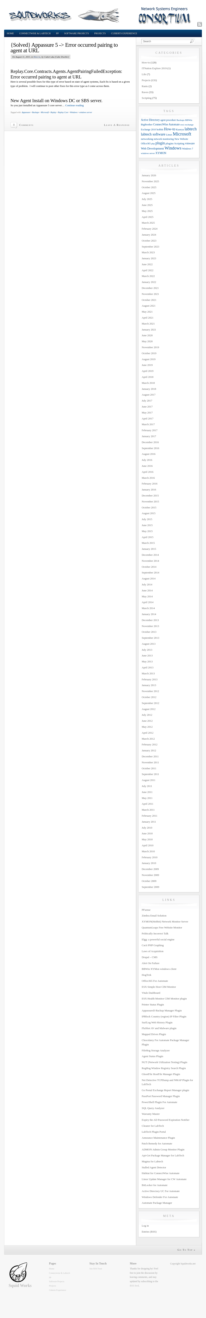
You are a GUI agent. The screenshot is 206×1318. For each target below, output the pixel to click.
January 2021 (149, 329)
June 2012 (147, 720)
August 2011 (148, 780)
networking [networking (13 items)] (147, 138)
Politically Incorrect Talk (155, 933)
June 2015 (147, 525)
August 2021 (149, 305)
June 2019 (147, 365)
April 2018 (147, 376)
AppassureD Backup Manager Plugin (162, 1010)
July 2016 (147, 459)
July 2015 (147, 519)
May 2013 (147, 661)
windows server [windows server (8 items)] (148, 153)
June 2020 (147, 335)
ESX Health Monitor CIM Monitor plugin (164, 998)
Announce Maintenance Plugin (158, 1137)
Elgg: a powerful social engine (158, 939)
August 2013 (149, 643)
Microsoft (45, 112)
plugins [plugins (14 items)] (170, 143)
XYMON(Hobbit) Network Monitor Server (165, 921)
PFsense (146, 909)
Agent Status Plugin (152, 1056)
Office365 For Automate (155, 980)
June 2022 (147, 264)
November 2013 (150, 626)
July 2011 (147, 786)
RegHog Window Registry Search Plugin (164, 1068)
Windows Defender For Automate (160, 1197)
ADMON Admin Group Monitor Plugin (163, 1149)
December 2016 (150, 442)
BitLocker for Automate (154, 1185)
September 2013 (150, 637)
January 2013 (149, 685)
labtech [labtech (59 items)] (191, 129)
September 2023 (150, 246)
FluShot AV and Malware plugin (159, 1028)
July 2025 (147, 199)
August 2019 (149, 359)
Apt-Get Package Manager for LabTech (163, 1155)
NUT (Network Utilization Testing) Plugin (164, 1062)
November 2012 (150, 691)
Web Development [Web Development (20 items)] (152, 148)
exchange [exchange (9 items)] (189, 124)
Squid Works (20, 1285)
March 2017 (148, 424)
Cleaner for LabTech (153, 1125)
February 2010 (149, 857)
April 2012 (147, 732)
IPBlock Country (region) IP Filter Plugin (164, 1016)
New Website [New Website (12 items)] (181, 139)
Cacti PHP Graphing (153, 945)
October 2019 (149, 353)
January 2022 (149, 282)
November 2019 (150, 347)
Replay (53, 112)
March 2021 (148, 323)
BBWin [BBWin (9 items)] (188, 120)
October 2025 (149, 187)
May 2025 (147, 210)
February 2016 (149, 483)
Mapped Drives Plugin (154, 1034)
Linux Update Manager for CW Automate (164, 1179)
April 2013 (147, 667)
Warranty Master (151, 1113)
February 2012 (149, 744)
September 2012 (150, 703)
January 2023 (149, 258)
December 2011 (150, 756)
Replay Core (63, 112)
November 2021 (150, 293)
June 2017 (147, 406)
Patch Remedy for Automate (157, 1143)
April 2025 (147, 216)
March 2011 (148, 809)
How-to (37, 57)
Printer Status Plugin (153, 1004)
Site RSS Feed (95, 1269)
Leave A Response (117, 124)
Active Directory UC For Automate (161, 1191)
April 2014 (147, 602)
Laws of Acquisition (152, 951)
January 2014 (149, 614)
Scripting (147, 97)
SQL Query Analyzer (153, 1108)
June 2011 (147, 792)
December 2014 (150, 554)
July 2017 (147, 400)
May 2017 (147, 412)
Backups (35, 112)
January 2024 (149, 234)
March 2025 (148, 222)
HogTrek (146, 974)
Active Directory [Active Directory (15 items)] (150, 119)
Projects (100, 33)
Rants (145, 86)
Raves (145, 92)
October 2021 (149, 299)
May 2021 (147, 311)
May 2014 (147, 596)
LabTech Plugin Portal (154, 1131)
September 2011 (150, 774)
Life (144, 74)
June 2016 (147, 465)
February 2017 (149, 430)
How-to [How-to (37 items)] (169, 129)
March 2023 (148, 252)
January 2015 (149, 548)
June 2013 (147, 655)
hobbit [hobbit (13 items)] (160, 129)
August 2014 (149, 578)
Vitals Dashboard (151, 992)
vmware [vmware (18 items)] (190, 143)
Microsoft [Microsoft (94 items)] (182, 134)
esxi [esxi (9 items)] (182, 124)
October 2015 (149, 507)
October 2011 (149, 768)
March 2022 (148, 276)
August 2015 (149, 513)
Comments (26, 124)
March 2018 (148, 382)
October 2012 (149, 697)
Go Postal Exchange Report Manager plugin (165, 1090)
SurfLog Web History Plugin (157, 1022)
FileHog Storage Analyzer (156, 1050)
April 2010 (147, 845)
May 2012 (147, 726)
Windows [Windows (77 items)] (173, 148)
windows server (85, 112)
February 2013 (149, 679)
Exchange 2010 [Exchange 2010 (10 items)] (148, 129)
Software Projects (76, 33)
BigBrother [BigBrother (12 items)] (146, 124)
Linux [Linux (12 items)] (169, 134)
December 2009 (150, 869)
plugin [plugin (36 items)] (160, 143)
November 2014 (150, 560)
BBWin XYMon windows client (159, 968)
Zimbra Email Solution (154, 915)
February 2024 (149, 228)
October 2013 (149, 631)
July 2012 (147, 714)
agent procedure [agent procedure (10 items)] (168, 120)
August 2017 (149, 394)
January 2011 (149, 821)
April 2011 (147, 803)
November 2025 (150, 181)
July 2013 (147, 649)
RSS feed (134, 1285)
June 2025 (147, 205)
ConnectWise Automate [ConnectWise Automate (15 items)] (166, 124)
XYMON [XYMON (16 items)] (160, 153)
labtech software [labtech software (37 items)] (153, 134)
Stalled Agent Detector (154, 1167)
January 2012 (149, 750)
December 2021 (150, 288)
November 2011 (150, 762)
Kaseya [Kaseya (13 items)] (180, 129)
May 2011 (147, 798)
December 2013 (150, 620)
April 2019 (147, 370)
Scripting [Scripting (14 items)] (179, 143)
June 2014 (147, 590)
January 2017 (149, 436)
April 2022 (147, 270)
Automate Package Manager (157, 1202)
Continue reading (74, 105)
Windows (73, 112)
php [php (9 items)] (153, 143)
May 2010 (147, 839)
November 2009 (150, 875)
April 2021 (147, 317)
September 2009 (150, 886)
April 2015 (147, 537)
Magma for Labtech (152, 1161)
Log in (145, 1225)
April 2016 (147, 471)
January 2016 (149, 489)
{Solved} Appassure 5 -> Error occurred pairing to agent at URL (64, 48)
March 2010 (148, 851)
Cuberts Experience (124, 33)
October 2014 (149, 566)
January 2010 (149, 863)
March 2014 (148, 608)
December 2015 (150, 495)
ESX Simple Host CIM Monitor (159, 986)
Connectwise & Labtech (35, 33)
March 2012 (148, 738)
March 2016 (148, 477)
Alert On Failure (150, 963)
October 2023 (149, 240)
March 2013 (148, 673)
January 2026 (149, 175)
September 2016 (150, 448)
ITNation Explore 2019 (154, 68)
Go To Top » (186, 1249)
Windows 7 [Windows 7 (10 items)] (187, 148)
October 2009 (149, 881)
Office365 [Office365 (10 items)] (146, 143)
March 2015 (148, 542)
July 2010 (147, 827)
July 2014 (147, 584)
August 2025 (149, 193)
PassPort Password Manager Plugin (161, 1096)
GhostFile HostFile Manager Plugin (161, 1074)
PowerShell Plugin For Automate (159, 1102)
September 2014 (150, 572)
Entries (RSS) (149, 1231)
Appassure (26, 112)
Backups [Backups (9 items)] (181, 120)
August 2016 (149, 453)
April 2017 (147, 418)
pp (57, 33)
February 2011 (149, 815)
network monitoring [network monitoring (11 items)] (164, 139)
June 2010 (147, 833)
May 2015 (147, 531)
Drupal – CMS (150, 957)
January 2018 (149, 388)
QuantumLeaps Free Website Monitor (162, 927)
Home (10, 33)
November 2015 (150, 501)
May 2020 (147, 341)
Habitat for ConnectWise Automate (160, 1173)
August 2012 (149, 709)
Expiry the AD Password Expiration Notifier (165, 1119)
